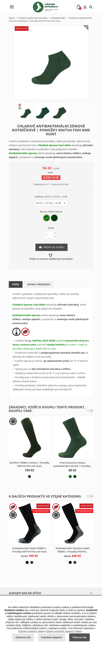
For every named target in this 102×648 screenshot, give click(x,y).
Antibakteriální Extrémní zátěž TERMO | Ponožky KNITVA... (73, 550)
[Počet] (48, 235)
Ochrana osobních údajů (31, 631)
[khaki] (29, 476)
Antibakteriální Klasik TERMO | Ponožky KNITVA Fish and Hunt (29, 550)
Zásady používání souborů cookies (64, 631)
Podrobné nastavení (51, 637)
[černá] (27, 562)
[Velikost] (51, 203)
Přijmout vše (79, 637)
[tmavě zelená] (54, 219)
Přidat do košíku (51, 247)
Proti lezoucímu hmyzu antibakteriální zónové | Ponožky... (72, 464)
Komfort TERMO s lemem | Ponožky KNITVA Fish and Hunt (30, 464)
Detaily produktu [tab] (38, 284)
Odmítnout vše (23, 637)
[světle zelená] (46, 219)
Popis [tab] (15, 284)
